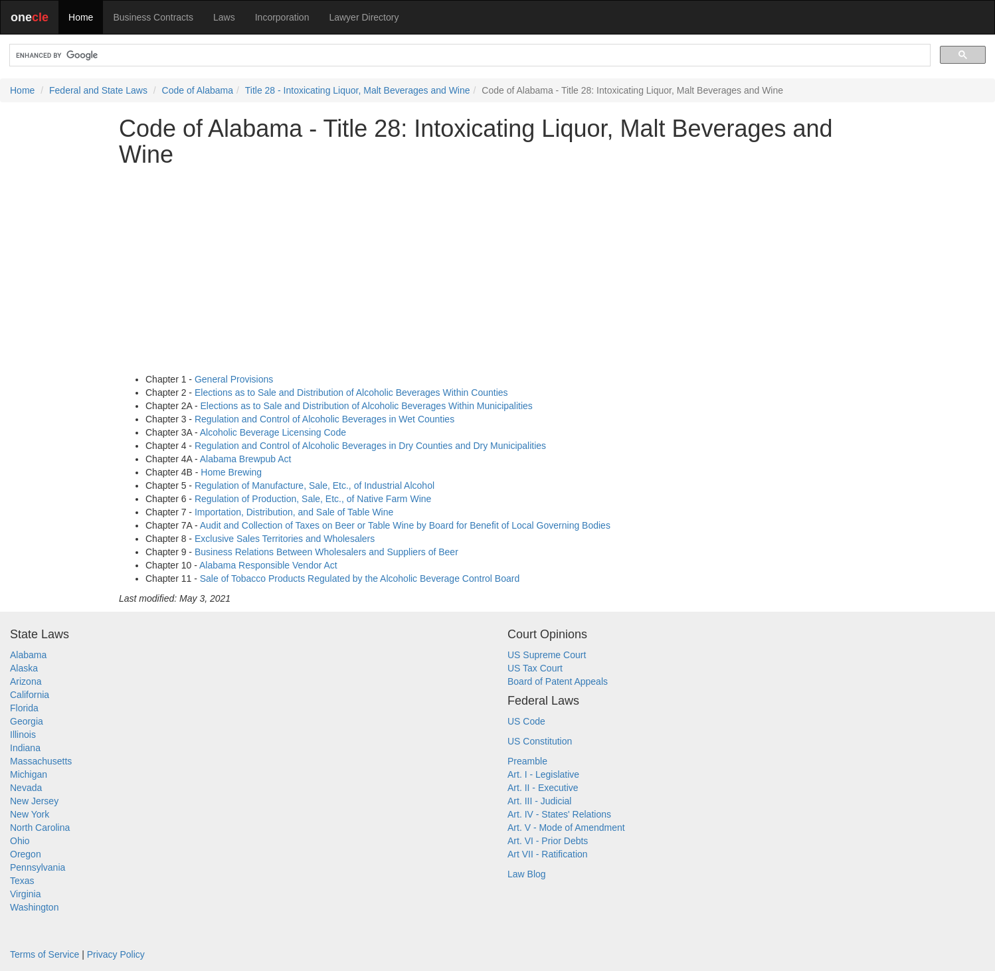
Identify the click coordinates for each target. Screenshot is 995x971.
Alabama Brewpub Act (246, 459)
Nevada (26, 787)
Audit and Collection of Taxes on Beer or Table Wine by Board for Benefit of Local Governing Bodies (405, 525)
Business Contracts (153, 17)
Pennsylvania (37, 867)
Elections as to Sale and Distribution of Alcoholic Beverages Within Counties (351, 392)
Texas (22, 880)
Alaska (24, 668)
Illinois (23, 734)
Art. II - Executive (543, 787)
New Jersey (34, 801)
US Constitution (539, 741)
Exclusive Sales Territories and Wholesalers (285, 538)
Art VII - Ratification (547, 854)
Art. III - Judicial (539, 801)
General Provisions (234, 379)
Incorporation (282, 17)
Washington (34, 907)
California (29, 694)
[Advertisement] (497, 270)
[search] (468, 55)
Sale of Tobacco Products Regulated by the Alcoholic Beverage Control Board (359, 578)
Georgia (26, 721)
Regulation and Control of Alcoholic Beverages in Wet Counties (324, 419)
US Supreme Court (546, 655)
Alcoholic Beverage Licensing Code (273, 432)
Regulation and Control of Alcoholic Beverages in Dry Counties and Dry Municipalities (370, 445)
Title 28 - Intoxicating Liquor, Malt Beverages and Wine (357, 90)
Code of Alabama (197, 90)
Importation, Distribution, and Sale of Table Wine (294, 512)
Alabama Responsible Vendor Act (268, 565)
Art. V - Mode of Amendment (566, 827)
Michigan (28, 774)
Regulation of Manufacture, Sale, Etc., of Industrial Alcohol (314, 485)
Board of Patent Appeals (557, 681)
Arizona (25, 681)
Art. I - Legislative (543, 774)
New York (29, 814)
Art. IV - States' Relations (559, 814)
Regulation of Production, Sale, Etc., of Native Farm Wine (313, 498)
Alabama (28, 655)
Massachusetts (41, 761)
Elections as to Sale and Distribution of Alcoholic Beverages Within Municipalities (367, 405)
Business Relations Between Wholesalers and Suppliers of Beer (326, 552)
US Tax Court (535, 668)
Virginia (25, 894)
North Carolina (40, 827)
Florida (24, 708)
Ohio (20, 841)
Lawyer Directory (364, 17)
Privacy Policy (116, 954)
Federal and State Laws (98, 90)
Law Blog (526, 874)
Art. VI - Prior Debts (547, 841)
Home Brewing (231, 472)
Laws (224, 17)
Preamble (527, 761)
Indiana (25, 748)
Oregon (25, 854)
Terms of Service (44, 954)
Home (80, 17)
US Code (526, 721)
